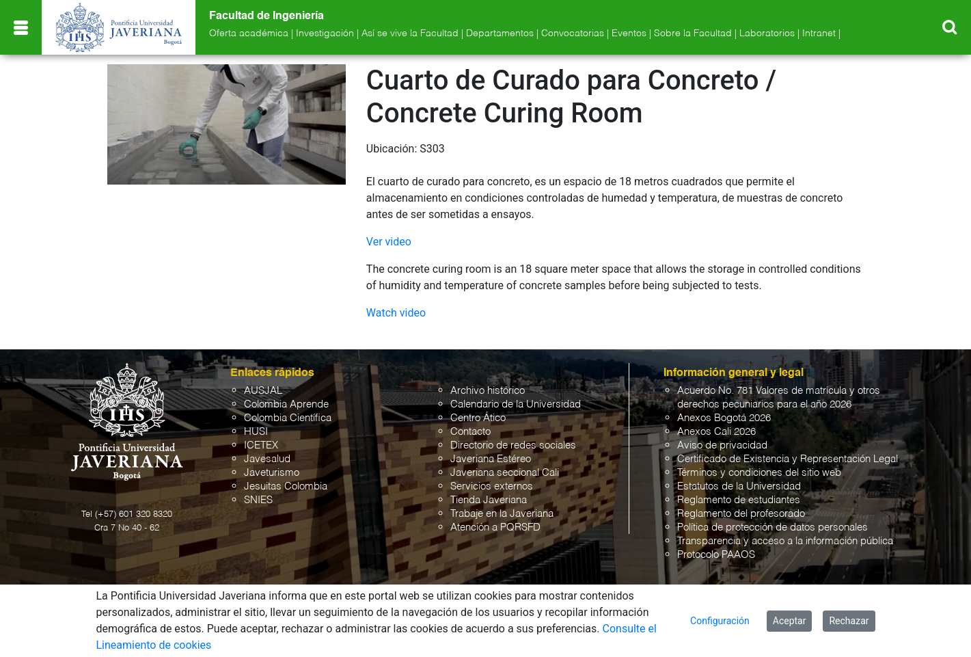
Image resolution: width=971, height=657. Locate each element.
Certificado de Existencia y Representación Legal (787, 459)
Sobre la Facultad (693, 33)
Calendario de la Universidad (515, 404)
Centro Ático (478, 418)
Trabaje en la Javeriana (501, 514)
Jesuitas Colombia (285, 486)
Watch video (396, 312)
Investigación (325, 33)
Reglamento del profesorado (741, 514)
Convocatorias (572, 33)
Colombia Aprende (286, 404)
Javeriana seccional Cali (504, 473)
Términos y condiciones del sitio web (759, 473)
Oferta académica (248, 33)
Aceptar (789, 620)
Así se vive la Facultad (410, 33)
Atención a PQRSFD (495, 527)
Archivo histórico (487, 391)
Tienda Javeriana (488, 500)
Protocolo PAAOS (716, 555)
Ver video (388, 241)
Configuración (720, 620)
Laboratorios (767, 33)
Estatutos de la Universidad (739, 486)
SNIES (258, 500)
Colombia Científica (287, 418)
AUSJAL (263, 391)
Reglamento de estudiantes (738, 500)
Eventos (629, 33)
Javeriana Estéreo (490, 459)
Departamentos (500, 33)
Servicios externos (491, 486)
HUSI (256, 432)
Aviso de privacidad (722, 445)
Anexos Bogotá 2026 (724, 418)
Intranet (819, 33)
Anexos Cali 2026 (716, 432)
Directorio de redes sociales (513, 445)
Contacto (470, 432)
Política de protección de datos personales (772, 527)
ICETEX (261, 445)
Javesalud (267, 459)
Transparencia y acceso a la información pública (785, 541)
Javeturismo (271, 473)
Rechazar (849, 620)
